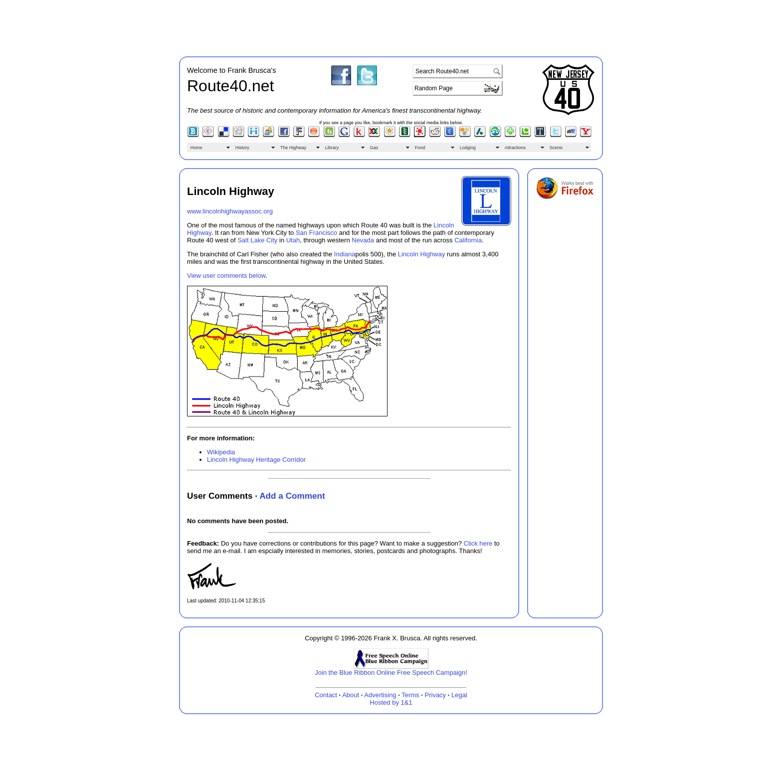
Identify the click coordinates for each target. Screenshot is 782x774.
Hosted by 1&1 (391, 702)
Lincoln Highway (421, 254)
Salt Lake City (257, 240)
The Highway (293, 147)
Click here (478, 543)
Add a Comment (292, 496)
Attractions (515, 147)
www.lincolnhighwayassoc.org (230, 211)
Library (332, 147)
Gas (374, 147)
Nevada (363, 240)
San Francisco (316, 232)
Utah (293, 240)
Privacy (435, 695)
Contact (326, 695)
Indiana (345, 254)
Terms (410, 695)
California (468, 240)
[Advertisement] (391, 26)
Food (420, 147)
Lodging (468, 147)
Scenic (556, 147)
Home (196, 147)
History (242, 147)
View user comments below (226, 275)
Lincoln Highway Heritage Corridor (256, 459)
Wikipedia (221, 452)
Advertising (380, 695)
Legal (459, 695)
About (350, 695)
